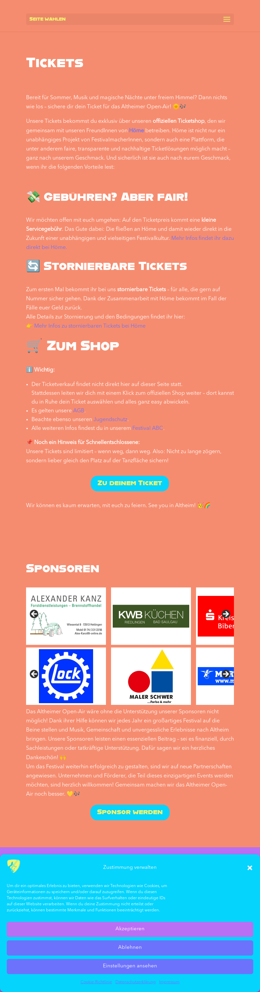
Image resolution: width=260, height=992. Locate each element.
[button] (249, 867)
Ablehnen (130, 947)
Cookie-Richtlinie (96, 982)
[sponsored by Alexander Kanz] (66, 616)
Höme (136, 131)
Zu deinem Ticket (130, 483)
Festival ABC (147, 428)
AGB (78, 411)
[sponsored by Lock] (66, 676)
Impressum (169, 982)
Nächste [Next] (225, 674)
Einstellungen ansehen (130, 966)
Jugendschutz (110, 419)
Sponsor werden (130, 812)
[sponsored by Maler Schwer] (151, 676)
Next (225, 614)
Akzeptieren (130, 929)
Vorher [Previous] (34, 674)
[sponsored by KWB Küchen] (151, 616)
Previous (34, 614)
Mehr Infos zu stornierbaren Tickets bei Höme (90, 326)
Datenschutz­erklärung (135, 982)
